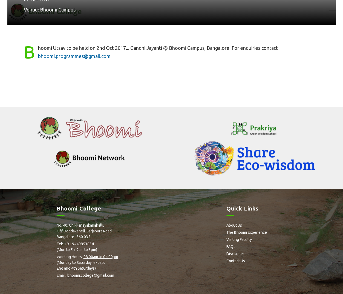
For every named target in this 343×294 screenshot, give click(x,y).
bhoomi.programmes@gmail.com (74, 56)
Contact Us (235, 261)
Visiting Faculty (239, 239)
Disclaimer (235, 254)
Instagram (77, 284)
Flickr (86, 284)
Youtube (95, 284)
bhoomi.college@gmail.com (90, 275)
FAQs (230, 246)
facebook (58, 284)
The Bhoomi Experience (246, 232)
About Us (234, 225)
